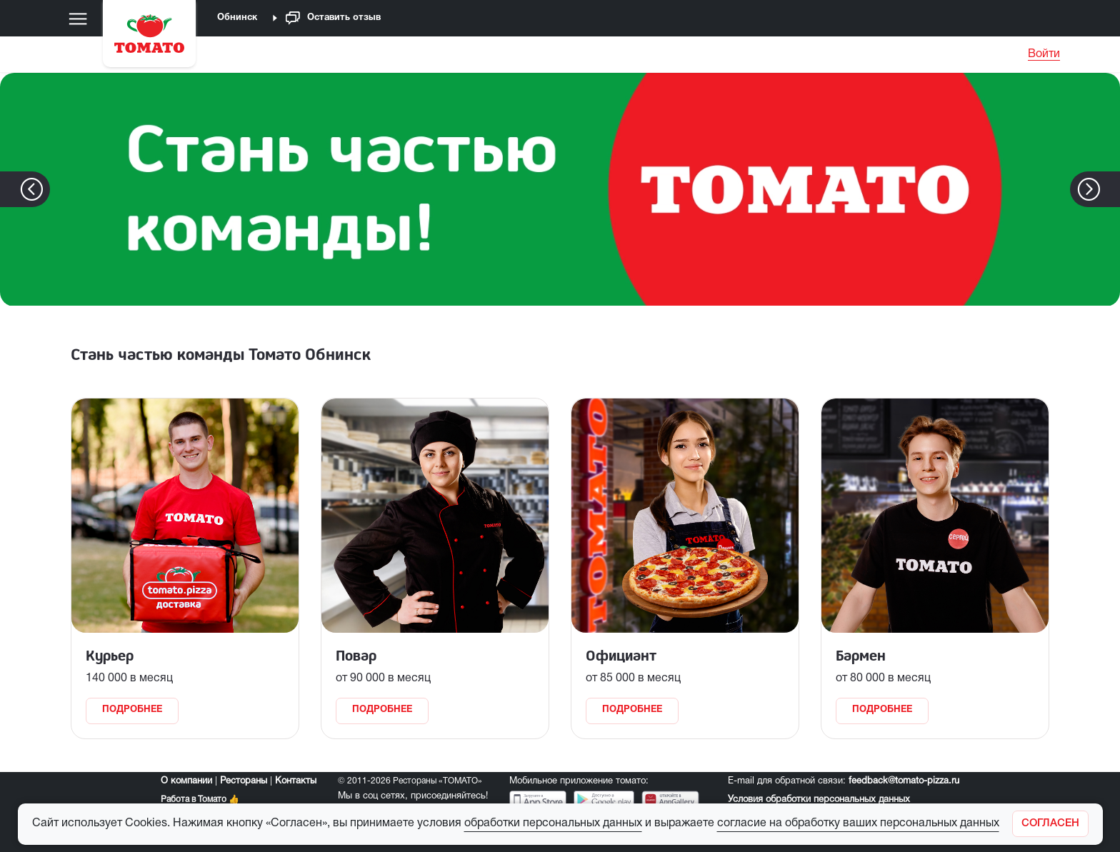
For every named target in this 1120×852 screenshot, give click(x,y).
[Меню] (78, 19)
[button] (1110, 189)
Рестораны (243, 781)
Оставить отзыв (333, 18)
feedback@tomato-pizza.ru (904, 781)
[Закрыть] (1050, 824)
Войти (1044, 54)
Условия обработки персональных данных (819, 800)
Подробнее (132, 710)
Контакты (295, 781)
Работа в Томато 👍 (200, 799)
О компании (186, 781)
